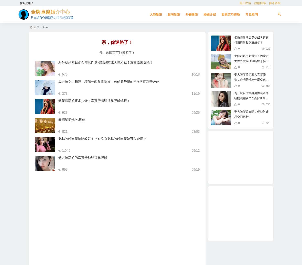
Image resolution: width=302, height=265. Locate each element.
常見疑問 (252, 14)
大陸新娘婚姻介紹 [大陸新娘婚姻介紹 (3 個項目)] (235, 166)
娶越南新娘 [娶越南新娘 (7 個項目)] (250, 153)
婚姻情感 (260, 3)
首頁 (36, 27)
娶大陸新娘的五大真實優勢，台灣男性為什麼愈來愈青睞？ (251, 79)
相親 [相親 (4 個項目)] (250, 172)
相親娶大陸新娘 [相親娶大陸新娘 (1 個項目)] (256, 163)
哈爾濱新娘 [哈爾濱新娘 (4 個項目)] (236, 149)
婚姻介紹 (210, 14)
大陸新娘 (156, 14)
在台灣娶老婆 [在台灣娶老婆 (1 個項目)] (248, 143)
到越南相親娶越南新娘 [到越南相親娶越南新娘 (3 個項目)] (242, 158)
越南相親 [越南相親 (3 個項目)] (245, 168)
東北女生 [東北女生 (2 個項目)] (239, 175)
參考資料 (274, 3)
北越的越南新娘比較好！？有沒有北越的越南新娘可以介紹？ (102, 138)
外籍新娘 (192, 14)
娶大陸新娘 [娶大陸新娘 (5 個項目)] (250, 147)
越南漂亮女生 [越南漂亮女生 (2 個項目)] (237, 140)
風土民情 (245, 3)
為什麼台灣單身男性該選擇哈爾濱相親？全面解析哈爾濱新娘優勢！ (251, 98)
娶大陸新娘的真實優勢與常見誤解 (82, 157)
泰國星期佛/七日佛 (71, 119)
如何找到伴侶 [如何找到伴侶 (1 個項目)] (228, 170)
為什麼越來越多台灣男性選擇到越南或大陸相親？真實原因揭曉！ (105, 62)
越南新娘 (174, 14)
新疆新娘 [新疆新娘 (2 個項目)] (226, 158)
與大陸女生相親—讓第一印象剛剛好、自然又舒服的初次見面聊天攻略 (108, 82)
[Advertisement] (240, 213)
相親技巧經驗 (230, 14)
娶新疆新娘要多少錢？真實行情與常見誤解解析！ (94, 100)
